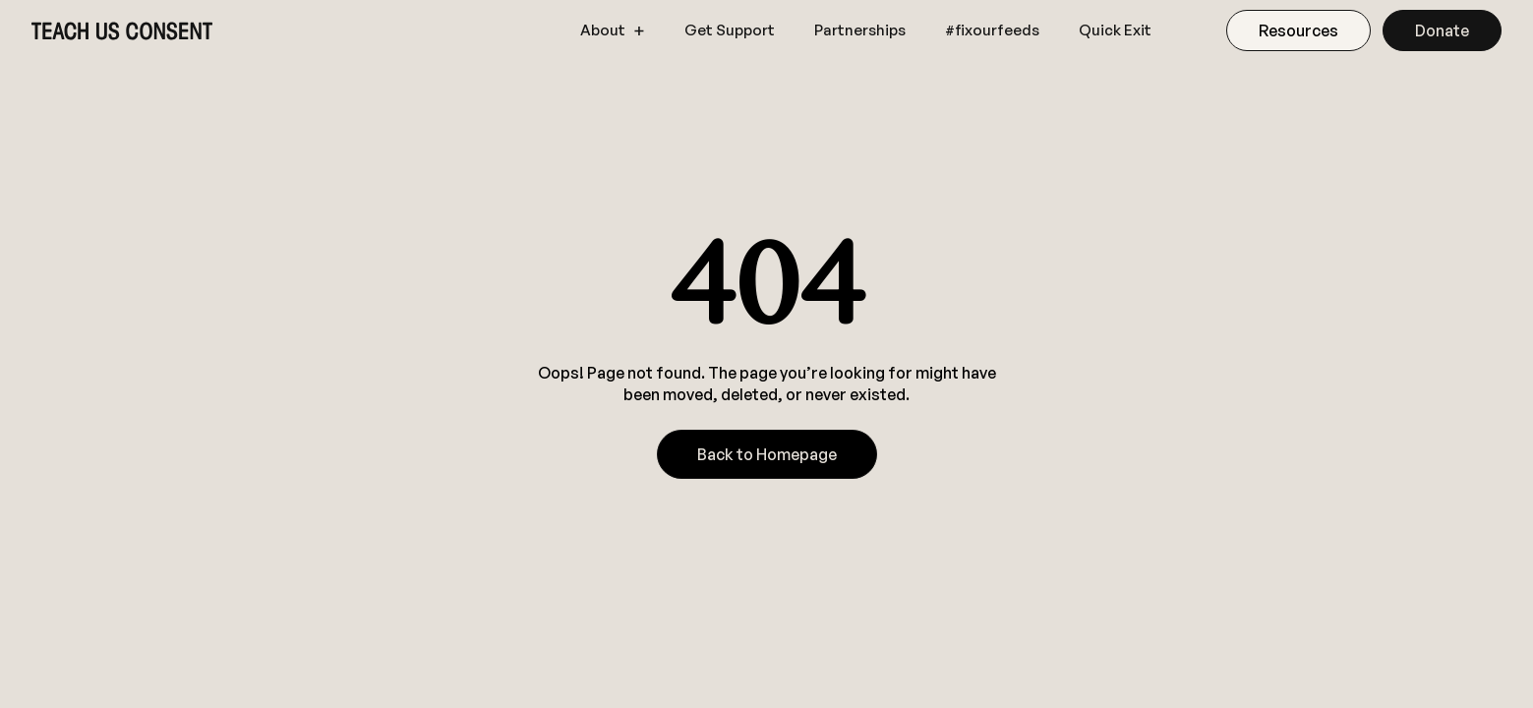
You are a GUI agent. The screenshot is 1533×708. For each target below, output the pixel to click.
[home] (121, 31)
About (602, 30)
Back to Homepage (767, 454)
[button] (612, 30)
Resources (1298, 30)
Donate (1442, 30)
